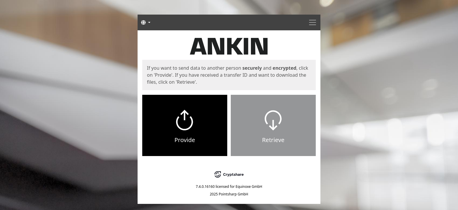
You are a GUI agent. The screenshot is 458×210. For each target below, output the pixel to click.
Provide (184, 140)
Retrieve (273, 140)
